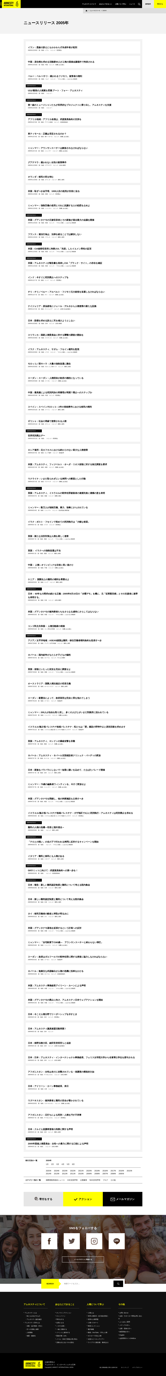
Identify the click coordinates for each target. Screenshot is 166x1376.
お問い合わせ (123, 1313)
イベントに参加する (63, 1332)
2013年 (57, 1174)
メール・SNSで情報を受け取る (66, 1339)
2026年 (48, 1160)
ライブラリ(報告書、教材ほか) (98, 1342)
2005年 (121, 1174)
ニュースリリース (95, 10)
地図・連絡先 (31, 1336)
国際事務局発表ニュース (55, 1180)
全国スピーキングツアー (96, 1339)
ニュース (132, 4)
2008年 (97, 1174)
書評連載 (91, 1329)
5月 (68, 1164)
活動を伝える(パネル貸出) (65, 1342)
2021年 (81, 1171)
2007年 (105, 1174)
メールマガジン (125, 1199)
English (121, 1335)
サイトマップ (125, 1367)
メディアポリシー (137, 1367)
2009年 (89, 1174)
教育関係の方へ (124, 1332)
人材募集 (30, 1332)
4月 (63, 1164)
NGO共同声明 (95, 1180)
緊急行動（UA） (61, 1336)
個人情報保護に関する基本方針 (109, 1367)
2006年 (113, 1174)
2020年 (89, 1171)
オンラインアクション (63, 1313)
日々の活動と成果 (33, 1329)
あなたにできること (105, 4)
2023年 (65, 1171)
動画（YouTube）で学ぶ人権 (97, 1332)
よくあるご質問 (124, 1322)
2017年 (113, 1171)
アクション (85, 1199)
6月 (73, 1164)
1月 (47, 1164)
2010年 (81, 1174)
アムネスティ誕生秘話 (34, 1319)
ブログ (105, 1180)
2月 (52, 1164)
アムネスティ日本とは (32, 1322)
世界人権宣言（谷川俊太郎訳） (98, 1316)
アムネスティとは (31, 1313)
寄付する (160, 4)
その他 (113, 1180)
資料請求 (148, 4)
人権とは (91, 1313)
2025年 (48, 1171)
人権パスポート (93, 1322)
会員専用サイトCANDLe (127, 1338)
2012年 (65, 1174)
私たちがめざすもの (33, 1316)
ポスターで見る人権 (94, 1336)
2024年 (57, 1171)
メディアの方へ (124, 1325)
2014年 (48, 1174)
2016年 (121, 1171)
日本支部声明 (72, 1180)
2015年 (129, 1171)
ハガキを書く (60, 1326)
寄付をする (45, 1199)
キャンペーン (60, 1316)
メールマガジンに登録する (83, 1259)
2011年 (73, 1174)
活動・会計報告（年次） (35, 1326)
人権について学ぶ (120, 4)
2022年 (73, 1171)
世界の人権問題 (93, 1319)
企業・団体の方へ (125, 1328)
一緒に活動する (61, 1329)
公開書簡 (83, 1180)
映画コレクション (94, 1326)
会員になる (60, 1322)
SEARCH (50, 1284)
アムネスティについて (89, 4)
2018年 (105, 1171)
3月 (57, 1164)
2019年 (97, 1171)
